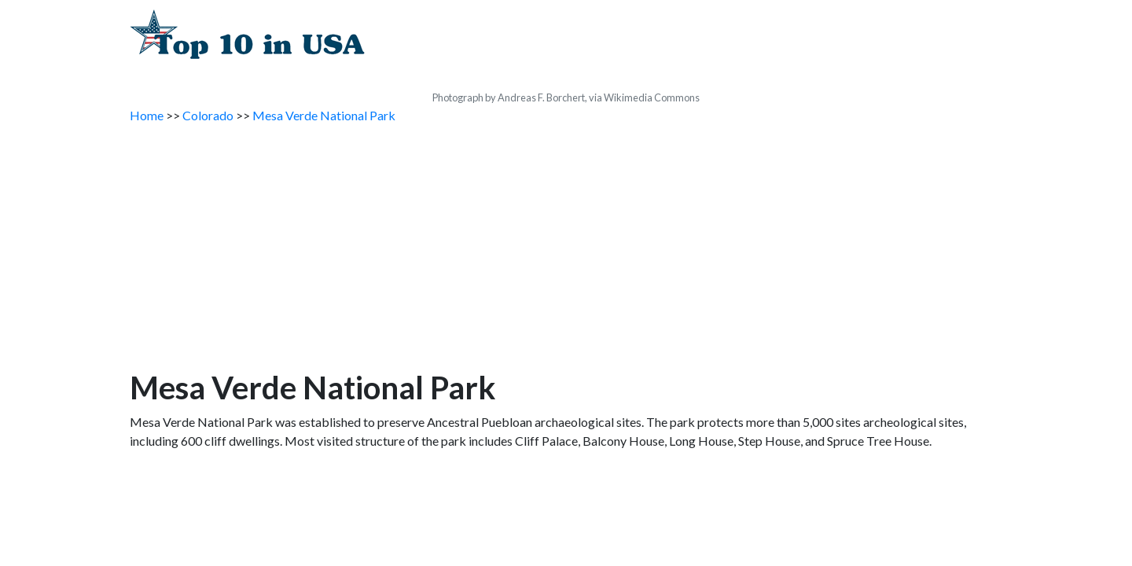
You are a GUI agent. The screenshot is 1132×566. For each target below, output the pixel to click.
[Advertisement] (566, 251)
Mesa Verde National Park (323, 115)
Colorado (207, 115)
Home (147, 115)
